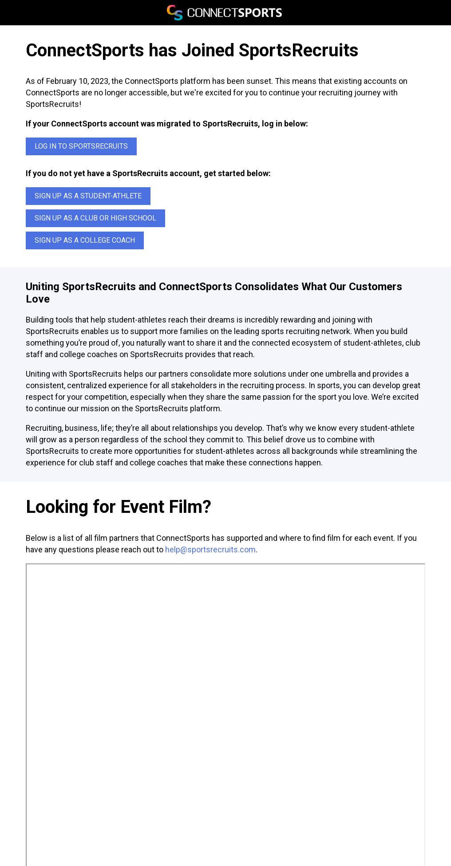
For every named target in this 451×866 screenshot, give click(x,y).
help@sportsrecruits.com (210, 549)
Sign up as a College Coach (85, 240)
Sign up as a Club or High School (95, 218)
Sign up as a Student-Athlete (88, 196)
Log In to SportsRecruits (81, 146)
